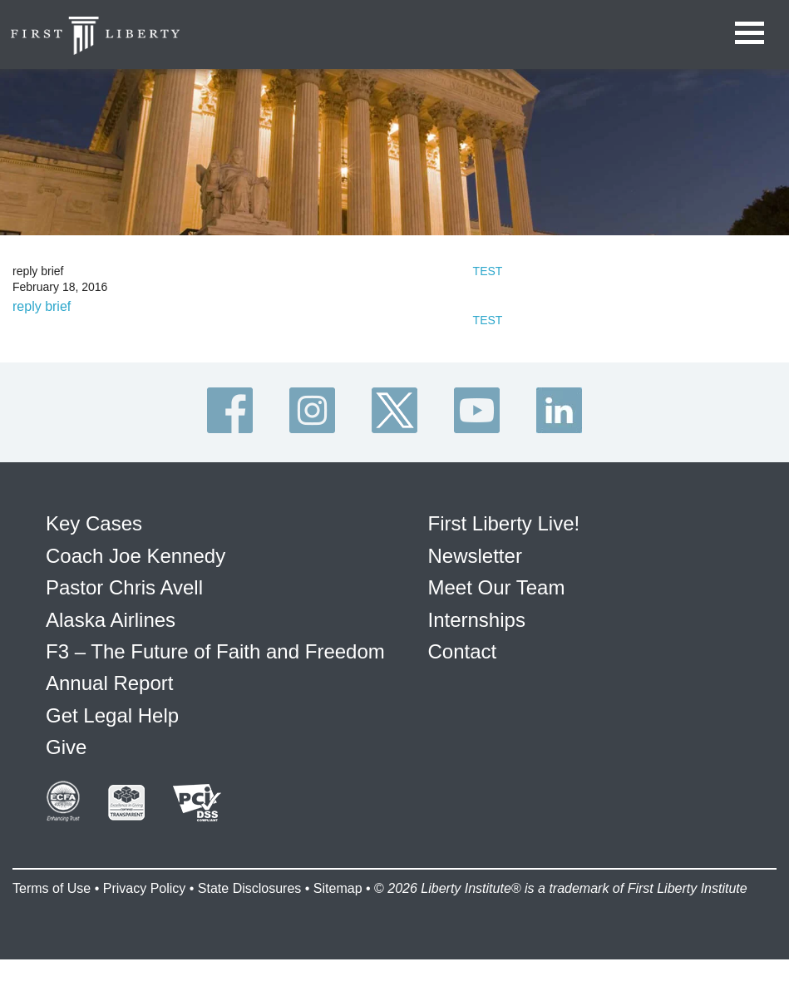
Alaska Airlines (110, 620)
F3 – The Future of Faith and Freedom (215, 651)
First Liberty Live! (504, 523)
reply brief (41, 306)
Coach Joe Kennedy (135, 556)
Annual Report (109, 683)
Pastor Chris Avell (124, 587)
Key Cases (94, 523)
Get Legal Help (112, 715)
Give (66, 747)
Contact (462, 651)
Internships (476, 620)
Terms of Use (51, 888)
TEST (488, 271)
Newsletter (475, 556)
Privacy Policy (144, 888)
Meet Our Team (496, 587)
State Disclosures (250, 888)
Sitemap (337, 888)
